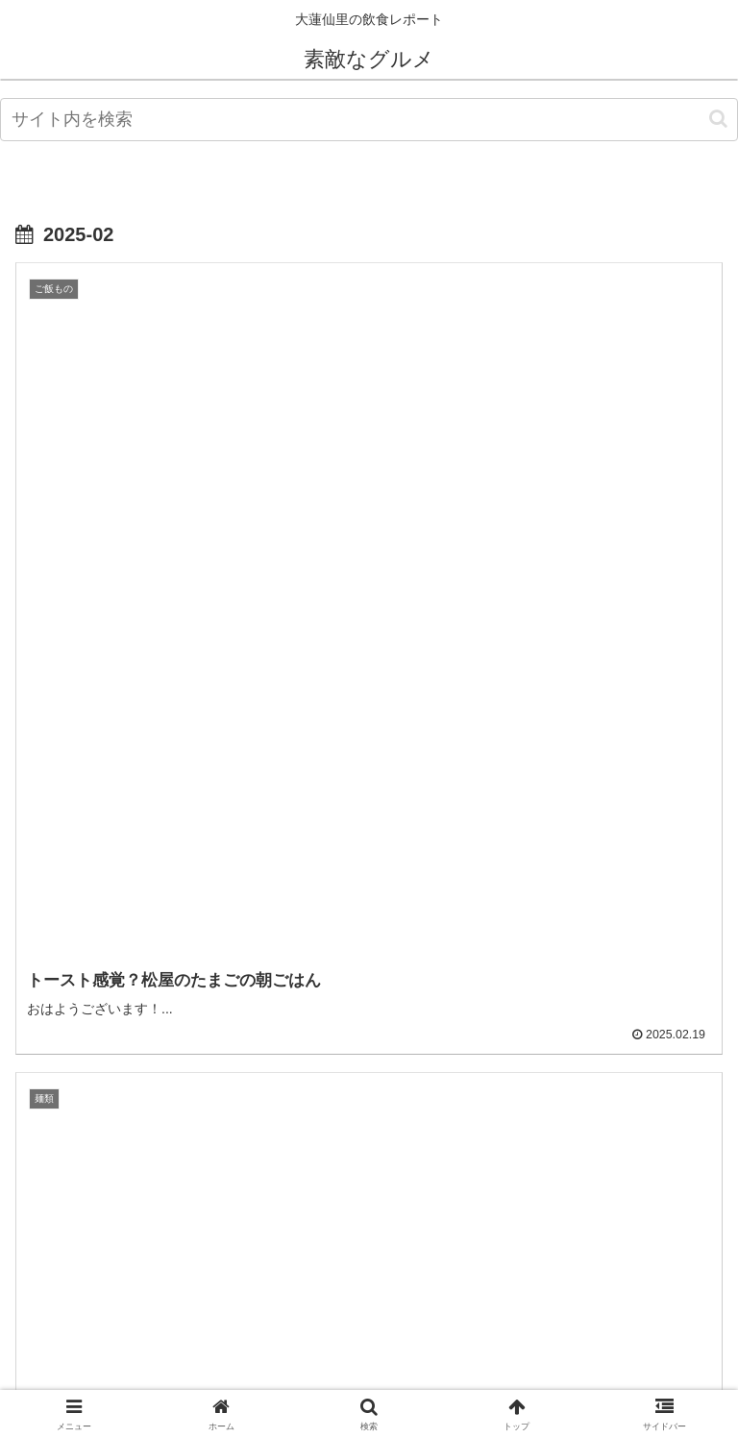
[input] (369, 119)
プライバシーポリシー (369, 1376)
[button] (718, 119)
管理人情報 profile (127, 1376)
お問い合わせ (610, 1376)
